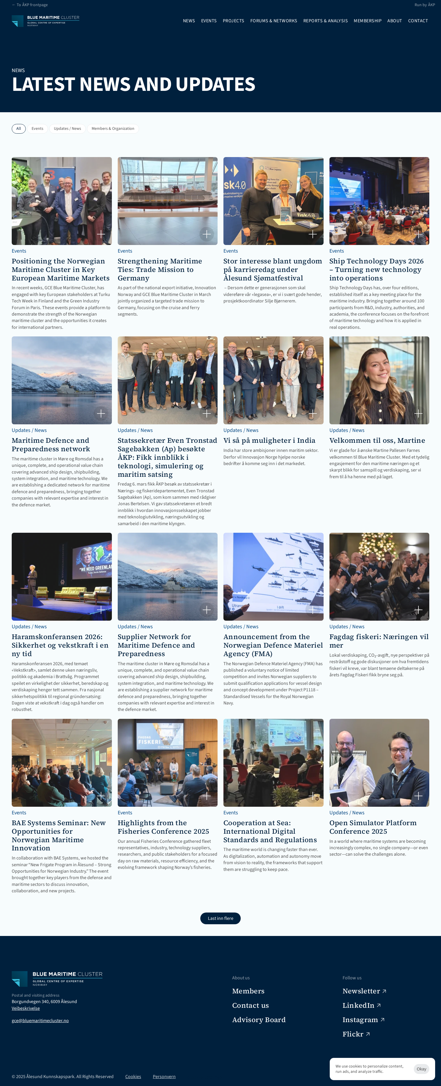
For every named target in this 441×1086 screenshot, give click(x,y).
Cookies (133, 1076)
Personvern (164, 1076)
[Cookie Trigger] (204, 1077)
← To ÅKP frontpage (30, 5)
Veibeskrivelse (26, 1008)
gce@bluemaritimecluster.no (40, 1020)
